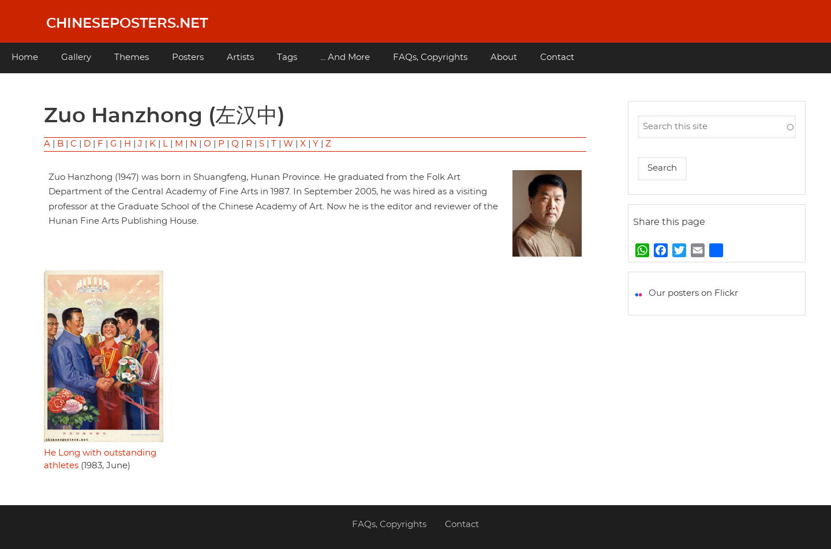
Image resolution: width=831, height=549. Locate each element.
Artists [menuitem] (240, 57)
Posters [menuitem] (188, 57)
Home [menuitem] (25, 57)
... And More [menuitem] (345, 57)
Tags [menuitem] (287, 57)
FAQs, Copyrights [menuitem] (430, 57)
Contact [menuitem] (557, 57)
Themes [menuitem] (131, 57)
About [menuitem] (504, 57)
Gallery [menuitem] (76, 57)
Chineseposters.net (127, 24)
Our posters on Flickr (693, 293)
